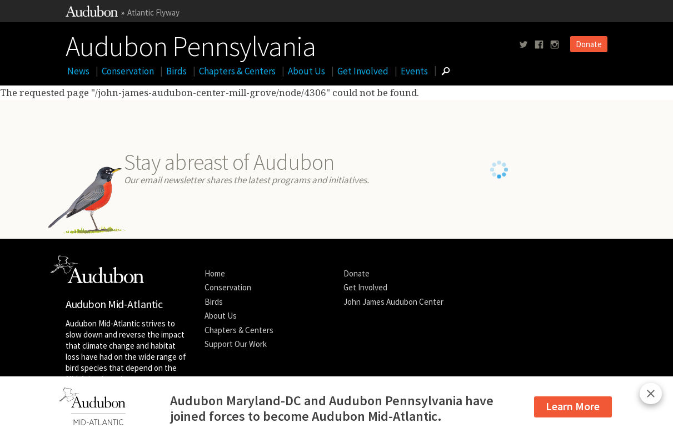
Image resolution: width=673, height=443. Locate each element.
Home (215, 273)
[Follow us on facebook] (539, 45)
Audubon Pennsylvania (191, 44)
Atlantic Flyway (153, 12)
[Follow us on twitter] (523, 45)
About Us (306, 71)
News (78, 71)
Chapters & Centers (237, 71)
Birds (176, 71)
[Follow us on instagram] (554, 45)
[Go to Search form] (446, 71)
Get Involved (362, 71)
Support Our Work (236, 344)
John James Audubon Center (393, 301)
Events (414, 71)
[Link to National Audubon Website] (92, 13)
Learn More (573, 406)
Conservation (128, 71)
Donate (589, 44)
